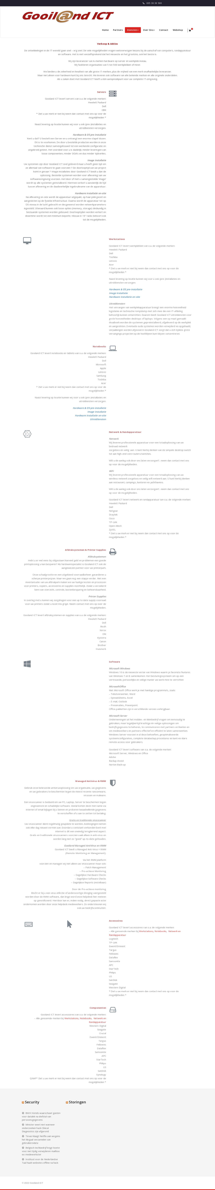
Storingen (77, 1101)
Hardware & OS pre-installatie (125, 289)
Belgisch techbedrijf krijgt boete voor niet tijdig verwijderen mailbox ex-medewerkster (41, 1151)
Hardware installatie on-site (124, 296)
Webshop (178, 30)
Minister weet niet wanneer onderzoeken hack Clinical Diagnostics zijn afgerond (38, 1128)
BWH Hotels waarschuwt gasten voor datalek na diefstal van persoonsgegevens (41, 1116)
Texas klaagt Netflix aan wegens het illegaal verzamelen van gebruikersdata (41, 1139)
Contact (163, 30)
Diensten (133, 30)
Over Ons (149, 30)
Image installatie (118, 293)
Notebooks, (160, 931)
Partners (118, 30)
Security (32, 1101)
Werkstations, (146, 931)
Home (105, 30)
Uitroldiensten (98, 419)
